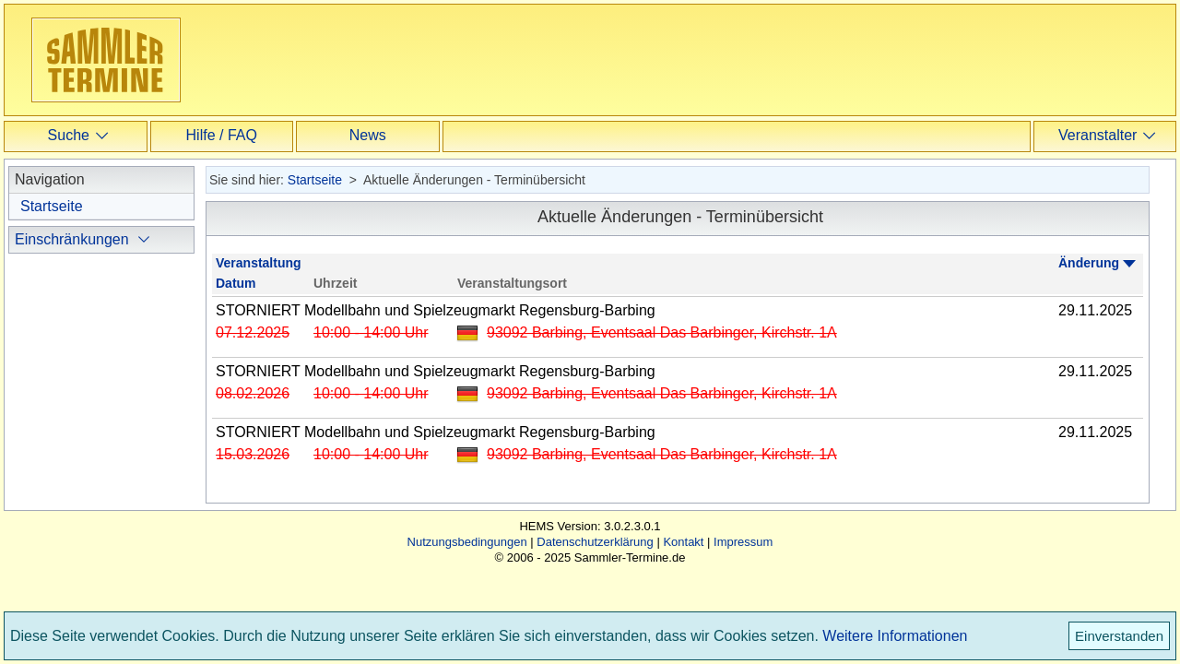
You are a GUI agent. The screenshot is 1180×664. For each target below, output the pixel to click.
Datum (236, 283)
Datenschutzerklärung (595, 569)
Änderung (1088, 262)
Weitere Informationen (894, 636)
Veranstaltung (258, 262)
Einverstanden (1119, 636)
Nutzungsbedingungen (467, 569)
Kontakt (683, 569)
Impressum (743, 569)
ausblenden (76, 294)
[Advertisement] (570, 59)
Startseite (51, 206)
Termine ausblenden (103, 472)
